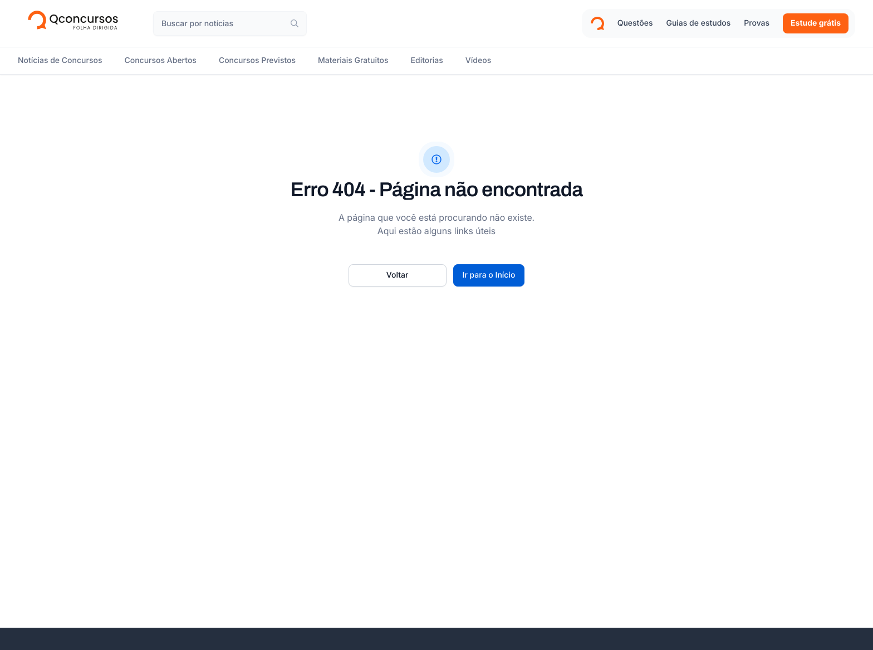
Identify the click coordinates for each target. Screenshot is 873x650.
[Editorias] (427, 61)
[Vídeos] (478, 61)
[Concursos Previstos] (257, 61)
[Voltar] (398, 275)
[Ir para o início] (489, 275)
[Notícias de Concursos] (60, 61)
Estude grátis (816, 23)
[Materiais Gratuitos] (353, 61)
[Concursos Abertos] (160, 61)
